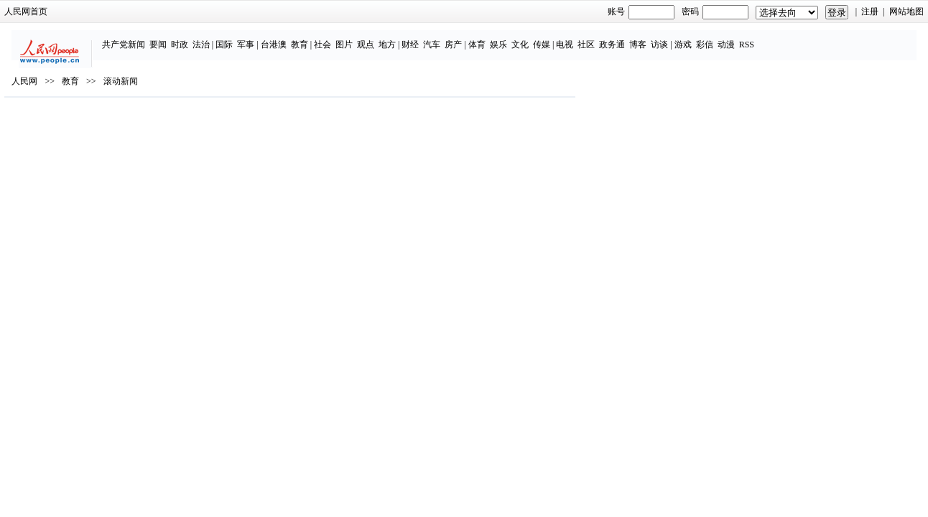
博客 (673, 37)
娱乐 (534, 37)
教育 (335, 37)
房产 (489, 37)
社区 (622, 37)
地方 (423, 37)
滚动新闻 (235, 123)
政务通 (648, 37)
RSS (782, 37)
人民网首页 (140, 11)
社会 (358, 37)
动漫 (762, 37)
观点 (401, 37)
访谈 (695, 37)
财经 (446, 37)
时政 (215, 37)
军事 (281, 37)
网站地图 (791, 11)
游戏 (719, 37)
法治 (237, 37)
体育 (512, 37)
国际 (260, 37)
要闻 (194, 37)
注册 (755, 11)
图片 (380, 37)
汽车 (468, 37)
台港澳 (310, 37)
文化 (556, 37)
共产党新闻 (159, 37)
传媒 (577, 37)
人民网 (139, 123)
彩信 (740, 37)
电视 (600, 37)
